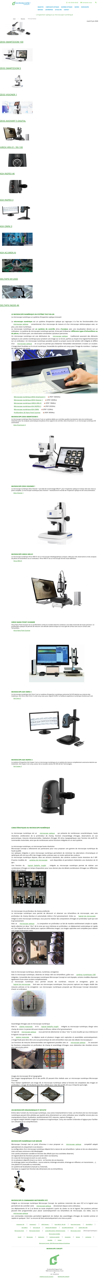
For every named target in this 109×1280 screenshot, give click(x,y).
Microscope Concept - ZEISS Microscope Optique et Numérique (54, 1243)
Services (78, 1237)
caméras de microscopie (38, 860)
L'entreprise (88, 1237)
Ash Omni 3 (17, 698)
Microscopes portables (54, 1234)
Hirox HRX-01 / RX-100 (60, 1224)
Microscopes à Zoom (76, 1231)
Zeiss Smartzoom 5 (20, 425)
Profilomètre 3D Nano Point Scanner (27, 412)
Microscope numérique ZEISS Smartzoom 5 (29, 397)
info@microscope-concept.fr (46, 1276)
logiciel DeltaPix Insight (37, 865)
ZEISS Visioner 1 (45, 1224)
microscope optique (21, 324)
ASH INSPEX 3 (89, 1224)
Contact (59, 1240)
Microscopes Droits (19, 1231)
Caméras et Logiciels (54, 1237)
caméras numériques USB (86, 975)
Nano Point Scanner (75, 1224)
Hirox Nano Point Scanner (22, 630)
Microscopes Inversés (34, 1231)
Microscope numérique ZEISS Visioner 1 (28, 400)
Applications (41, 1237)
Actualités (50, 1240)
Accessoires (67, 1237)
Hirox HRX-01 (18, 561)
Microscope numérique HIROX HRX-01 (28, 403)
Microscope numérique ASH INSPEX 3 (27, 406)
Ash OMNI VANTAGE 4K (67, 1227)
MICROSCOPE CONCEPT (63, 1276)
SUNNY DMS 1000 (83, 1227)
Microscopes (30, 1237)
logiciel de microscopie (87, 916)
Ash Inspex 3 (18, 766)
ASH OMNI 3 (25, 1227)
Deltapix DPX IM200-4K (51, 1227)
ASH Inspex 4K (36, 1227)
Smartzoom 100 (20, 1224)
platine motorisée (25, 1027)
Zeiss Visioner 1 (19, 493)
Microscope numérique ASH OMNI (26, 409)
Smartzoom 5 (33, 1224)
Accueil (19, 1237)
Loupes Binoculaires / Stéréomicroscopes (55, 1231)
